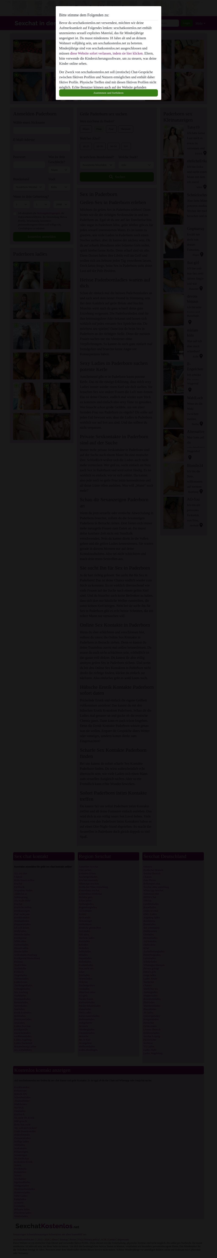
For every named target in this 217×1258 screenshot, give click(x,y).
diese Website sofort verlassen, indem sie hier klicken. (106, 53)
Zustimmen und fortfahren (108, 92)
